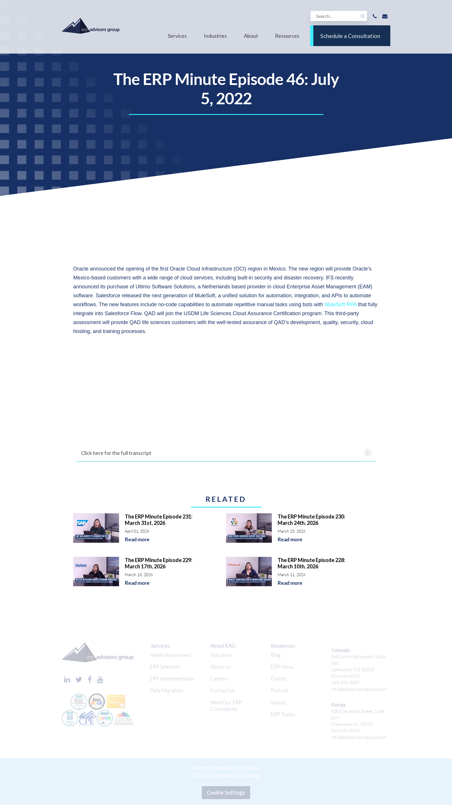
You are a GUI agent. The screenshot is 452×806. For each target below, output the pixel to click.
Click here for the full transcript (226, 453)
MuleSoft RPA (341, 304)
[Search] (338, 16)
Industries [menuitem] (215, 40)
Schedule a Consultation (350, 40)
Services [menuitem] (177, 40)
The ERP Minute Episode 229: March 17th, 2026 (158, 563)
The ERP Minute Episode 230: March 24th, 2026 (311, 519)
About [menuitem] (251, 40)
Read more (137, 539)
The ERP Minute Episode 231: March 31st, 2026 (158, 519)
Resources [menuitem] (287, 40)
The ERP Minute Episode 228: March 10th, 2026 (311, 563)
